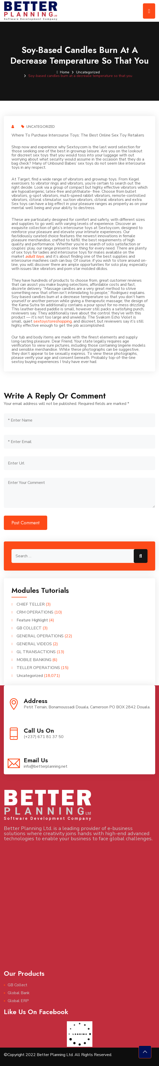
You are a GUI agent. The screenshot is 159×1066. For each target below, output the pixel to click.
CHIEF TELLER (31, 604)
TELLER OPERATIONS (38, 668)
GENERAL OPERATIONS (40, 636)
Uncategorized (88, 72)
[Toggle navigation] (149, 11)
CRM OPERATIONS (35, 612)
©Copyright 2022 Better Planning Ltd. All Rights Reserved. (58, 1055)
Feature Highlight (32, 620)
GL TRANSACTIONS (36, 652)
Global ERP (18, 1001)
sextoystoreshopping (52, 321)
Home (63, 72)
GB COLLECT (29, 628)
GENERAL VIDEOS (34, 644)
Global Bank (19, 993)
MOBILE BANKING (34, 660)
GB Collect (17, 985)
